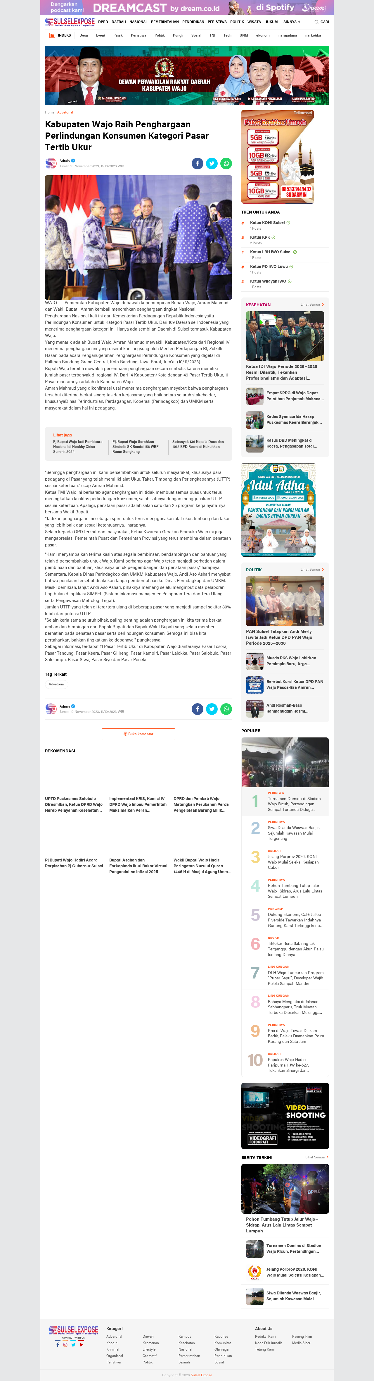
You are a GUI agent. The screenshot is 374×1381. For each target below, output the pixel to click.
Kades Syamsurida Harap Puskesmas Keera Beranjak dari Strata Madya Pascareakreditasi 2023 (292, 420)
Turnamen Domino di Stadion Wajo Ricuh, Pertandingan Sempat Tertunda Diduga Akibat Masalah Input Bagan (294, 805)
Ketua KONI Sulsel (267, 223)
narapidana (287, 35)
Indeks (60, 35)
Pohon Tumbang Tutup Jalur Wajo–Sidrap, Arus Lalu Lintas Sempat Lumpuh (295, 891)
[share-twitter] (212, 163)
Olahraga (221, 1349)
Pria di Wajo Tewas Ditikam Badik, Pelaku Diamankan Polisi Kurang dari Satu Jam (296, 1036)
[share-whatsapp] (226, 163)
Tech (227, 35)
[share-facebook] (197, 163)
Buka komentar (138, 734)
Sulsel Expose (201, 1375)
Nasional (138, 22)
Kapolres (221, 1337)
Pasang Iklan (302, 1337)
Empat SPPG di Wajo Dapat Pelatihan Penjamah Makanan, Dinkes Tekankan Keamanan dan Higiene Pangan (295, 396)
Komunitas (222, 1343)
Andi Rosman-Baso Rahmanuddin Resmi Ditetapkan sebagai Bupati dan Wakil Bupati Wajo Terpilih (295, 709)
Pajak (118, 35)
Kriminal (112, 1349)
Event (100, 35)
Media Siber (301, 1343)
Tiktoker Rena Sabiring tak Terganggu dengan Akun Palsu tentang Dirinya (296, 949)
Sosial (196, 35)
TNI (212, 35)
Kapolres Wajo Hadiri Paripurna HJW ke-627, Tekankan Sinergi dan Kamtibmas (288, 1066)
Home (49, 112)
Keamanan (151, 1343)
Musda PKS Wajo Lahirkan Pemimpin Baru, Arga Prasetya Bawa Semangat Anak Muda (291, 661)
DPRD (103, 22)
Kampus (185, 1337)
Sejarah (184, 1362)
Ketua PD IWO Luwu (269, 267)
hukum (271, 22)
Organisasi (114, 1356)
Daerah (119, 22)
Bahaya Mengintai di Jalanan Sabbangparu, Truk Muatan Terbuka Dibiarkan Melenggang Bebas (296, 1008)
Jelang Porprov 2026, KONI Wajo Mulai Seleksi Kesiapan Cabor (293, 862)
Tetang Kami (265, 1349)
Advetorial (57, 684)
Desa (83, 35)
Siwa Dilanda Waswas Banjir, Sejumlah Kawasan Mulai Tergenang (294, 833)
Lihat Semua (310, 305)
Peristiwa (217, 22)
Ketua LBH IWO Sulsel (271, 252)
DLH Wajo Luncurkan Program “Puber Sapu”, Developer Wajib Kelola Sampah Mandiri (296, 978)
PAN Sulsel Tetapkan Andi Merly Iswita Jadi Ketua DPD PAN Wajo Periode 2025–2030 (279, 638)
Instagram (65, 1347)
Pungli (178, 35)
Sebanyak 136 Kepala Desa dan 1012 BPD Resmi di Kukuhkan (198, 444)
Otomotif (149, 1356)
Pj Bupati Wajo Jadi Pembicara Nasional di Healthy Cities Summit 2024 (78, 447)
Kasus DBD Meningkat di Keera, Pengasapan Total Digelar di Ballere (290, 444)
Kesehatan (187, 1343)
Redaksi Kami (265, 1337)
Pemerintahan (165, 22)
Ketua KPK (260, 237)
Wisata (254, 22)
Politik (237, 22)
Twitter (73, 1347)
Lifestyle (149, 1349)
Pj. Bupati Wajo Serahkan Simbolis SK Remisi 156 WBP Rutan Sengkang (135, 447)
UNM (244, 35)
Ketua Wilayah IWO (268, 281)
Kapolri (111, 1343)
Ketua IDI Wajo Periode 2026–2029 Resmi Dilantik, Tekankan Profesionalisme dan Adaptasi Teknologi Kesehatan (281, 372)
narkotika (313, 35)
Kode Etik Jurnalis (269, 1343)
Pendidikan (193, 22)
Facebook (57, 1347)
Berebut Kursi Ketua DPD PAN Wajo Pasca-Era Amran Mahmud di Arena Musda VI (294, 685)
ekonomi (263, 35)
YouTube (81, 1347)
